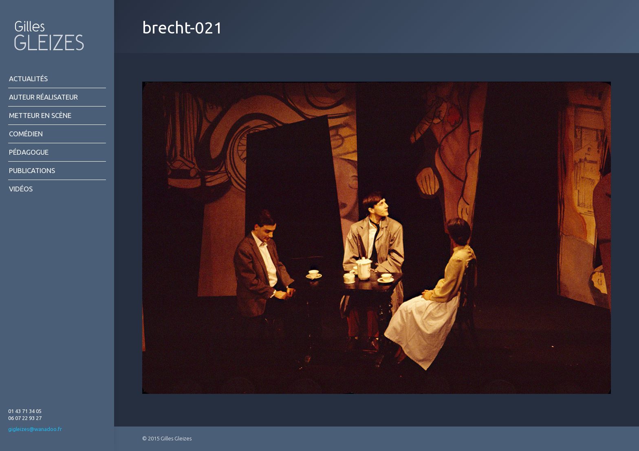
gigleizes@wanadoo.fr (35, 429)
